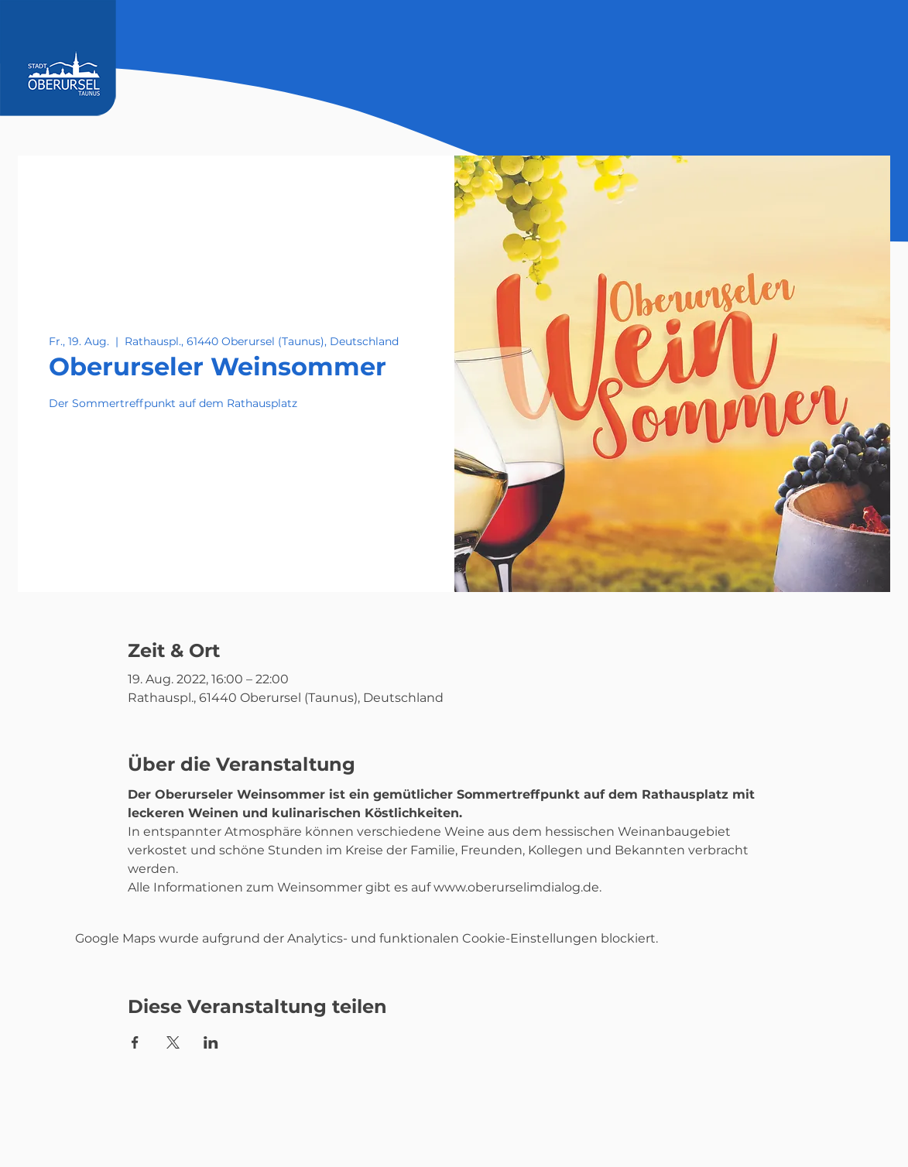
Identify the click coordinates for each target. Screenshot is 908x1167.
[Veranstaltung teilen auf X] (173, 1042)
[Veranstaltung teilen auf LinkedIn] (211, 1042)
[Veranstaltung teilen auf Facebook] (135, 1042)
